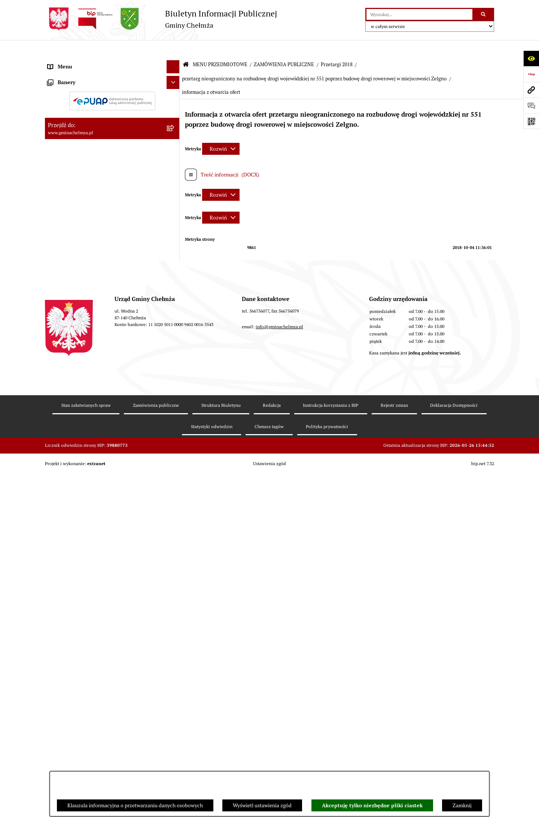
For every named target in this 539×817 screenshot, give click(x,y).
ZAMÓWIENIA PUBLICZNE (284, 47)
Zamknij (462, 805)
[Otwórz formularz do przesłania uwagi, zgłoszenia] (531, 105)
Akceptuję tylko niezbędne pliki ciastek (372, 805)
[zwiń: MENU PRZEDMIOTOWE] (174, 62)
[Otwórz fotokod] (531, 121)
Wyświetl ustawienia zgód (262, 805)
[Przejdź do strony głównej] (161, 18)
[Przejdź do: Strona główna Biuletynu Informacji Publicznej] (186, 47)
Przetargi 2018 (337, 47)
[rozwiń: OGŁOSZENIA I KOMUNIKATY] (174, 80)
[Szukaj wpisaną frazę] (483, 14)
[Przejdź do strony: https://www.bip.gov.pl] (531, 74)
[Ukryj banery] (173, 600)
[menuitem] (112, 80)
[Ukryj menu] (173, 49)
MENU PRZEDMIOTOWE (220, 47)
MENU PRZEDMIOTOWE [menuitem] (76, 62)
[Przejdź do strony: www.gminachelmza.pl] (531, 90)
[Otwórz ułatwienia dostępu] (531, 58)
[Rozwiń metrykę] (221, 131)
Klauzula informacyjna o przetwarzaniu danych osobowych (135, 805)
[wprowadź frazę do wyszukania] (419, 14)
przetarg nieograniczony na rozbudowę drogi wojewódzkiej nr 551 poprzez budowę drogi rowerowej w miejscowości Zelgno (314, 61)
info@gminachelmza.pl (279, 723)
